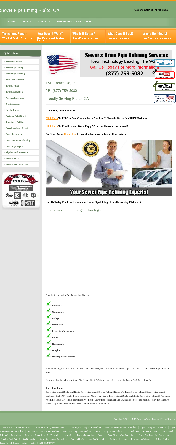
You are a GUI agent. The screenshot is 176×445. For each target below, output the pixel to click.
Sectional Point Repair (16, 116)
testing (24, 443)
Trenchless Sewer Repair (17, 128)
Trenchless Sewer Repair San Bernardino (42, 435)
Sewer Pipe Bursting (15, 73)
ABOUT (26, 21)
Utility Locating (13, 104)
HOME (11, 21)
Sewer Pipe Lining (14, 67)
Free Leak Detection (15, 79)
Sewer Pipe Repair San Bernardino (154, 435)
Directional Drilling (15, 122)
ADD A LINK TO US (47, 443)
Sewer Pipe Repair (14, 146)
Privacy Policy (162, 439)
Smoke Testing (12, 110)
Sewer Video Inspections (17, 164)
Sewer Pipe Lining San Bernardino (50, 427)
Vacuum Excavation (15, 98)
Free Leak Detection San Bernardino (120, 427)
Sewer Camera (12, 158)
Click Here (52, 118)
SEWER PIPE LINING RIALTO (74, 21)
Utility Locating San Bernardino (77, 431)
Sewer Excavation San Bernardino (79, 435)
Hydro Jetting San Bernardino (153, 427)
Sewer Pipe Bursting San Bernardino (85, 427)
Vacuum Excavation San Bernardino (43, 431)
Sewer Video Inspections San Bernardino (88, 439)
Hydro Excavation (14, 92)
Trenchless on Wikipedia (141, 439)
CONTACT (44, 21)
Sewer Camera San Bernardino (53, 439)
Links (124, 439)
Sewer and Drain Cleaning (18, 140)
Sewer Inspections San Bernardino (16, 427)
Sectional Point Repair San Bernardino (142, 431)
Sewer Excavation (14, 134)
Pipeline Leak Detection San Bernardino (18, 439)
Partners (113, 439)
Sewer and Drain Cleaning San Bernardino (116, 435)
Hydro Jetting (12, 86)
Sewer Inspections (14, 61)
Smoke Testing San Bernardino (108, 431)
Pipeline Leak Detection (17, 152)
